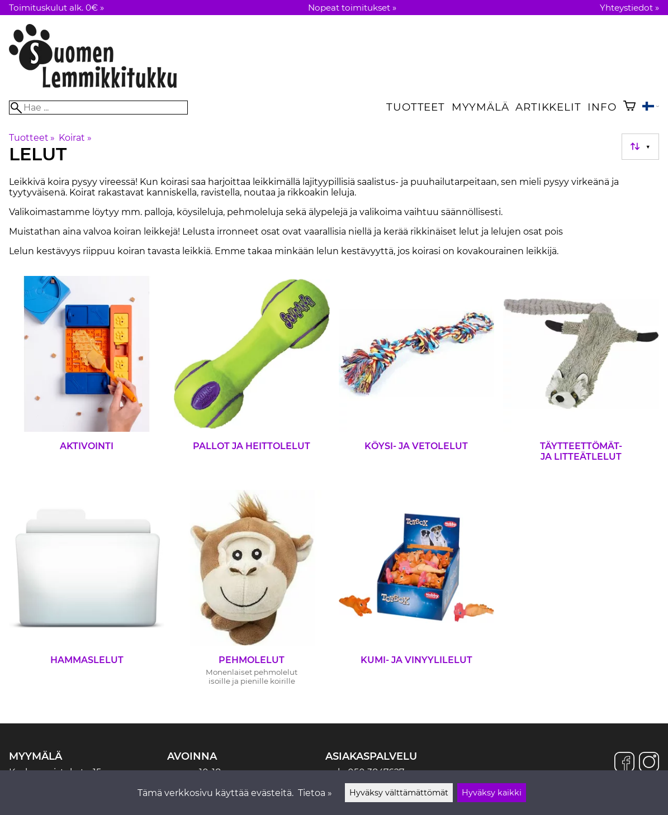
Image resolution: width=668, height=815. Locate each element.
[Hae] (98, 108)
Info (602, 107)
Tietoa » (315, 793)
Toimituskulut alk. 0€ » (56, 7)
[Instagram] (649, 763)
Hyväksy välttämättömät (398, 793)
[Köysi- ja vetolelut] (417, 378)
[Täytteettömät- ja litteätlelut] (581, 378)
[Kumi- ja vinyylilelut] (417, 592)
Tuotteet (415, 107)
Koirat (75, 137)
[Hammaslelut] (87, 592)
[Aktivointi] (87, 378)
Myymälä (480, 107)
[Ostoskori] (629, 107)
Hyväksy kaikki (492, 793)
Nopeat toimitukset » (352, 7)
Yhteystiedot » (629, 7)
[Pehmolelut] (252, 592)
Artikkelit (548, 107)
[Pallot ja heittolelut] (252, 378)
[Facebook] (624, 763)
